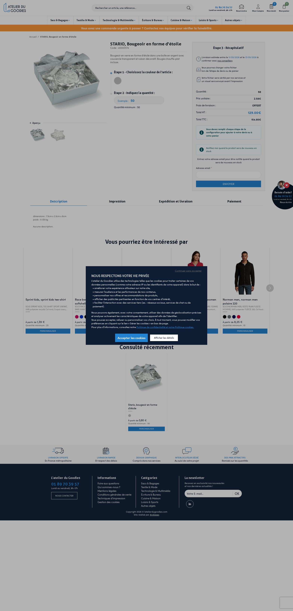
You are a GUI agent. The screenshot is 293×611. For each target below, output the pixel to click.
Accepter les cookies (131, 338)
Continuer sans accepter (188, 270)
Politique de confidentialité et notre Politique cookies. (165, 327)
